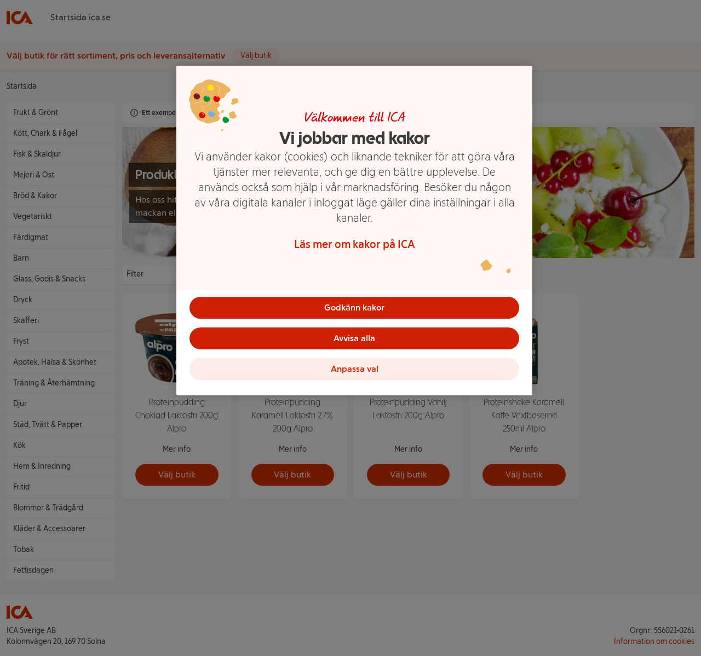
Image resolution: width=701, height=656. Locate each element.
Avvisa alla (354, 338)
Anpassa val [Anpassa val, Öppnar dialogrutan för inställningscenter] (354, 369)
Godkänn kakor (354, 307)
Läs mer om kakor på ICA (354, 244)
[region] (354, 230)
